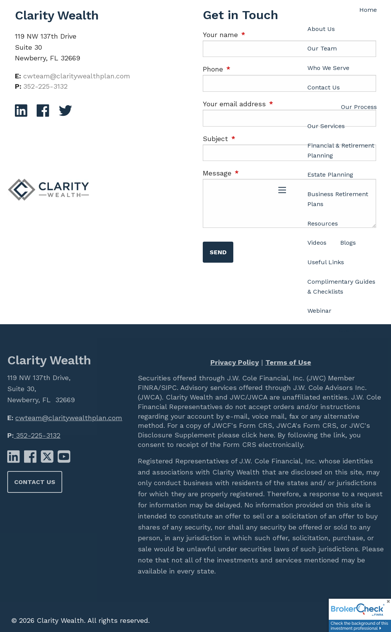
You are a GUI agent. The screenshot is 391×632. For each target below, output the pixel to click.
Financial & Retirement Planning (340, 150)
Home (368, 9)
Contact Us (323, 87)
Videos (316, 242)
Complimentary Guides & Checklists (341, 286)
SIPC (169, 387)
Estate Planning (330, 174)
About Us (321, 28)
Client (347, 330)
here (265, 435)
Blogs (348, 242)
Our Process (359, 106)
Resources (322, 223)
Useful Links (325, 262)
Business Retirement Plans (337, 199)
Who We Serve (328, 67)
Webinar (319, 310)
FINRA (148, 387)
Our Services (326, 126)
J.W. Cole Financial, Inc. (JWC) (275, 378)
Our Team (322, 48)
